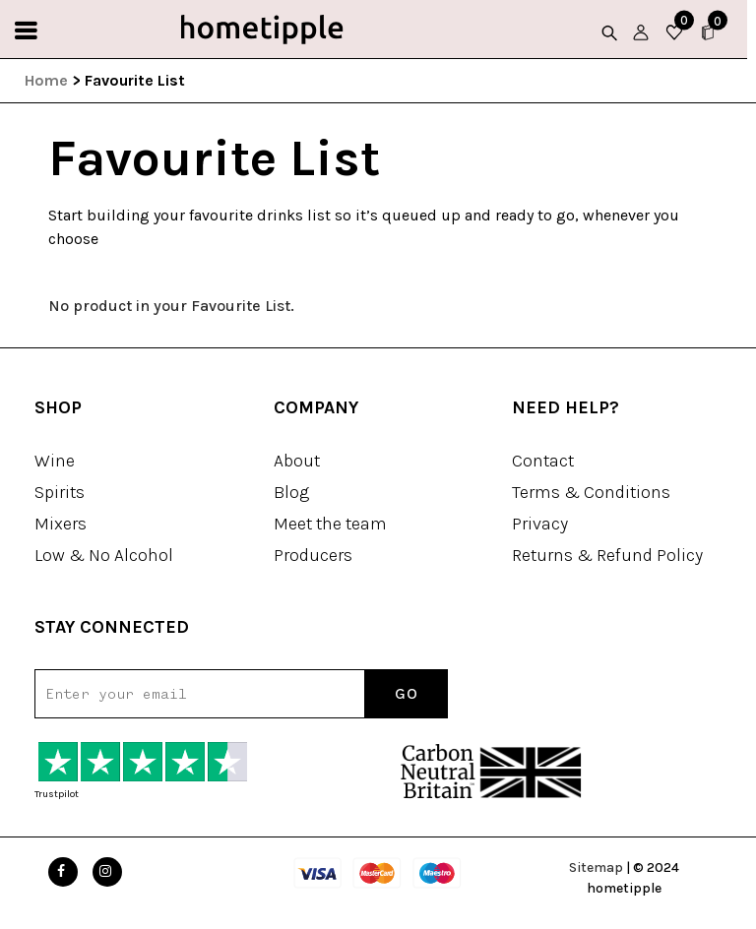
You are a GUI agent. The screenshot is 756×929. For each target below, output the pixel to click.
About (297, 460)
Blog (291, 492)
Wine (54, 460)
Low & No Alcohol (103, 555)
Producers (313, 555)
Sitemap (596, 867)
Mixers (60, 523)
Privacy (540, 523)
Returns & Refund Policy (607, 555)
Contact (543, 460)
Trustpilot (56, 794)
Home (46, 80)
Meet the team (330, 523)
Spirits (59, 492)
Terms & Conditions (591, 492)
